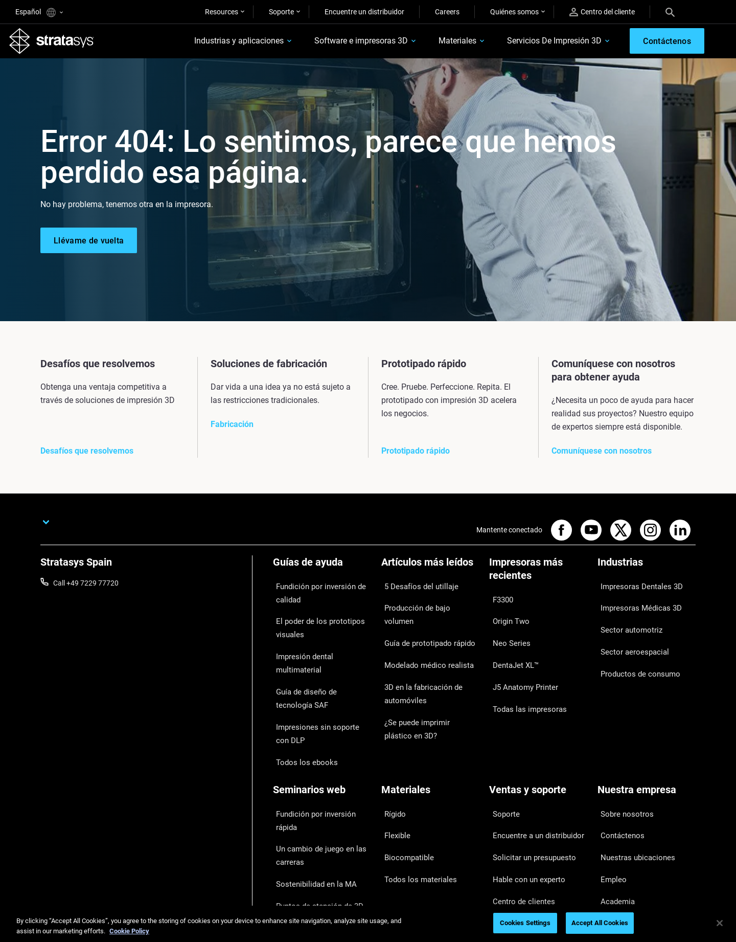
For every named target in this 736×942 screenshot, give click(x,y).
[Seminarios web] (322, 744)
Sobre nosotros (621, 762)
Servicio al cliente (516, 837)
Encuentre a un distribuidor (531, 777)
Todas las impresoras (523, 678)
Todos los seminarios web (313, 863)
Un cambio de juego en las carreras (314, 783)
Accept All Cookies (599, 923)
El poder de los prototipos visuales (313, 624)
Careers (447, 12)
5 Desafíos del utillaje (414, 589)
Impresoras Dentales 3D (635, 589)
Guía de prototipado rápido (424, 619)
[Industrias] (646, 572)
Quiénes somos (514, 12)
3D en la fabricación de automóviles (417, 655)
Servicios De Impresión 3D (532, 44)
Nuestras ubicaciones (631, 792)
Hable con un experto (522, 807)
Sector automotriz (626, 619)
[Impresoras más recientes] (538, 579)
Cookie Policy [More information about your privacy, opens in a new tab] (129, 931)
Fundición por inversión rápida (321, 762)
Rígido (391, 762)
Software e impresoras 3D (339, 44)
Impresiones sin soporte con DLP (317, 695)
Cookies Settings (525, 923)
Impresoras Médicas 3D (634, 604)
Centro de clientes (517, 822)
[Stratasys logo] (57, 44)
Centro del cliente (602, 12)
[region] (368, 924)
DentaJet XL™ (511, 647)
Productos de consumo (634, 649)
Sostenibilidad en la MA (309, 805)
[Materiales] (430, 744)
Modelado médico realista (422, 634)
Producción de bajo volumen (426, 604)
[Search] (670, 12)
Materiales (435, 44)
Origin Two (506, 617)
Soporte (281, 12)
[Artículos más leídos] (430, 572)
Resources (221, 12)
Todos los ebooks (300, 717)
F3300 (499, 602)
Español (39, 12)
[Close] (719, 923)
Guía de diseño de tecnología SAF (318, 667)
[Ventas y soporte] (538, 744)
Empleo (609, 807)
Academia (613, 822)
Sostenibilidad (619, 837)
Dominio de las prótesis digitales (309, 842)
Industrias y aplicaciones (217, 44)
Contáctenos (617, 777)
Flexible (393, 777)
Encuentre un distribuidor (364, 12)
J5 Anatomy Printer (520, 662)
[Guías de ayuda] (322, 572)
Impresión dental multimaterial (321, 646)
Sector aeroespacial (628, 634)
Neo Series (505, 633)
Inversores (614, 852)
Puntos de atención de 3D (313, 820)
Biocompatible (404, 792)
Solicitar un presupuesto (527, 792)
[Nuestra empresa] (646, 744)
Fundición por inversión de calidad (314, 596)
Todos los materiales (413, 807)
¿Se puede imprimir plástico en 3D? (429, 684)
